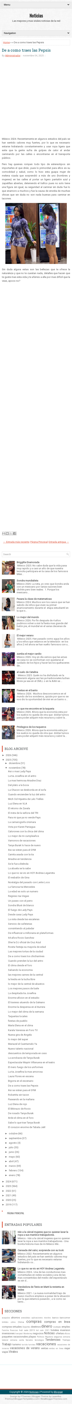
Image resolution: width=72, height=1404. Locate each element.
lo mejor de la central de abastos (26, 983)
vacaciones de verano (25, 1348)
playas (32, 1336)
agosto (13, 1142)
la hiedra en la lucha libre (21, 979)
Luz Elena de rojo (17, 1104)
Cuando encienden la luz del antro (27, 794)
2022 (8, 1190)
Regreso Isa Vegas (18, 896)
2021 (8, 1195)
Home (6, 42)
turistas (32, 1344)
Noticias (36, 15)
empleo (66, 1326)
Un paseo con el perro (20, 900)
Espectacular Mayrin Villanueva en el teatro (31, 1062)
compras (34, 1321)
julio (11, 1147)
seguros (58, 1336)
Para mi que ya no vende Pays (24, 817)
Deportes (26, 1327)
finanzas (14, 1330)
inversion (65, 1330)
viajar (67, 1348)
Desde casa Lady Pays (20, 914)
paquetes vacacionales (15, 1336)
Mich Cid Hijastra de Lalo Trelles (25, 799)
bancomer (65, 1317)
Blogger (58, 1391)
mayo (12, 1156)
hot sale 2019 (27, 1330)
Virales (13, 1351)
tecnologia (39, 1340)
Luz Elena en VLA (17, 803)
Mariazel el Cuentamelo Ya (22, 1043)
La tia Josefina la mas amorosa (25, 1071)
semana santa (17, 1340)
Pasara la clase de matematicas (34, 598)
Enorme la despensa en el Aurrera (26, 1006)
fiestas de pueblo (17, 1020)
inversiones (8, 1333)
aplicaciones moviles (41, 1318)
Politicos (40, 1337)
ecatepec (57, 1327)
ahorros (15, 1317)
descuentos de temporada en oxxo (27, 1053)
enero (12, 1175)
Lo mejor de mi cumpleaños (23, 836)
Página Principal (39, 541)
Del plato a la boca (18, 785)
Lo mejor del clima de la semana (26, 1011)
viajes (5, 1351)
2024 (8, 1181)
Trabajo (7, 1344)
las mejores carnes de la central (25, 974)
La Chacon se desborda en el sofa (27, 789)
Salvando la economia (20, 970)
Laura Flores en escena (21, 1076)
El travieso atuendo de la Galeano (26, 1002)
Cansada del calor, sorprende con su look (41, 1250)
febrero (13, 1170)
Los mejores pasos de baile (23, 988)
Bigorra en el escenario (20, 1080)
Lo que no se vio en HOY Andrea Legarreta (31, 873)
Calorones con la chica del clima (26, 831)
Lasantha (56, 1396)
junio (11, 1152)
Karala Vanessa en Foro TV (23, 1030)
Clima (21, 1322)
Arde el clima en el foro (21, 1117)
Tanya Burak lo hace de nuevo (24, 845)
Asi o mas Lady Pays (19, 771)
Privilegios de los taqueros (31, 727)
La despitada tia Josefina (22, 993)
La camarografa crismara (22, 822)
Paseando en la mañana (21, 1099)
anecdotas (25, 1318)
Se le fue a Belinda (18, 863)
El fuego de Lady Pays (20, 909)
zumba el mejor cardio (29, 653)
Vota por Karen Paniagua (21, 826)
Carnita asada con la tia (21, 854)
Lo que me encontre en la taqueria (35, 708)
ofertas (60, 1333)
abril (11, 1161)
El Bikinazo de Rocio (19, 1108)
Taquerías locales (17, 1016)
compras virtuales (12, 1326)
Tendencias (52, 1339)
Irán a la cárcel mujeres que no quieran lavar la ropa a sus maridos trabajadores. (43, 1233)
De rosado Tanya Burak (21, 1113)
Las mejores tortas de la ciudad (25, 951)
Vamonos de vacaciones (22, 840)
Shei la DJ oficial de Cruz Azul (24, 942)
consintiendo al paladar (21, 928)
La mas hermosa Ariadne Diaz (24, 780)
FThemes (26, 1396)
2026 (8, 755)
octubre (13, 1133)
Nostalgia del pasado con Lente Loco (29, 882)
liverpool (19, 1333)
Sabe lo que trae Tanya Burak (24, 1122)
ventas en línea (56, 1348)
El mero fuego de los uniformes (25, 1067)
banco (55, 1317)
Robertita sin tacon (18, 1094)
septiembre (15, 1138)
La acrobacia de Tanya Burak (24, 1057)
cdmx (13, 1322)
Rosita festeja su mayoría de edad (27, 946)
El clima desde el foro (20, 965)
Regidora (49, 1337)
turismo (16, 1344)
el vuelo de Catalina (27, 672)
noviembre (15, 767)
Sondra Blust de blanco (21, 905)
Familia (5, 1330)
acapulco (6, 1318)
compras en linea (57, 1322)
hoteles (55, 1330)
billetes (5, 1322)
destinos (36, 1326)
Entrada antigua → (59, 541)
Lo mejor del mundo (28, 617)
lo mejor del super (18, 1039)
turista (25, 1344)
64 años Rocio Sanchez (21, 937)
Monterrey (27, 1333)
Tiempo (66, 1340)
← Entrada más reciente (16, 541)
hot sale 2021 (42, 1330)
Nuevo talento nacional (20, 1048)
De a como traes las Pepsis (26, 50)
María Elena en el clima (20, 1025)
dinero (46, 1326)
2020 (8, 1200)
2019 (8, 1204)
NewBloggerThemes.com (54, 1399)
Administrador (12, 55)
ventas (44, 1348)
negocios (38, 1333)
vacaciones (46, 1344)
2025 (8, 759)
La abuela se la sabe (19, 868)
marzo (12, 1165)
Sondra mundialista (27, 580)
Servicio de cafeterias (20, 923)
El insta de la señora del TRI (23, 812)
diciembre (14, 763)
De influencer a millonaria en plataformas (30, 933)
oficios (67, 1333)
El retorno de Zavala (19, 808)
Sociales (29, 1340)
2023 (8, 1186)
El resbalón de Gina (18, 877)
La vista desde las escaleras (23, 919)
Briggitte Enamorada (28, 562)
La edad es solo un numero (23, 891)
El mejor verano (25, 635)
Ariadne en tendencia (19, 859)
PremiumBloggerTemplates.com (22, 1399)
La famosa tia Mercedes (21, 886)
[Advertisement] (36, 99)
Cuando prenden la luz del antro (25, 960)
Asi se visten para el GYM (22, 849)
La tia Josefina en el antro (22, 776)
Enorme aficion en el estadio (23, 997)
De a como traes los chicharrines (26, 956)
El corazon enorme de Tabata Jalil (26, 1127)
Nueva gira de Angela (20, 1034)
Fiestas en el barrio (27, 690)
